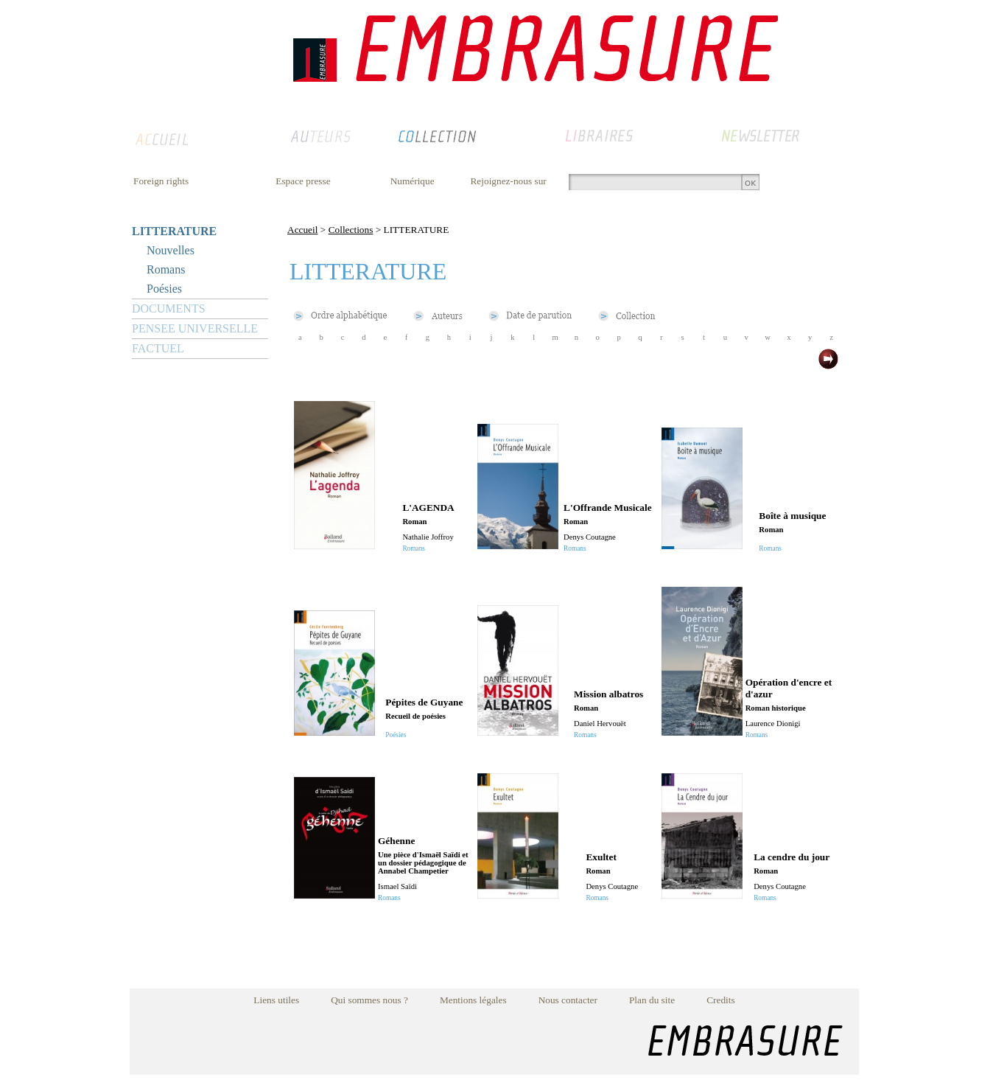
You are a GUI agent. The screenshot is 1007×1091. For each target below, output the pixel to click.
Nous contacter (567, 999)
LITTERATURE (174, 231)
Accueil (302, 229)
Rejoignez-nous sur (508, 181)
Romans (166, 269)
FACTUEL (158, 348)
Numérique (412, 181)
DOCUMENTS (169, 308)
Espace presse (303, 181)
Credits (720, 999)
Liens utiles (276, 999)
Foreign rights (161, 181)
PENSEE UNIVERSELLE (195, 328)
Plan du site (652, 999)
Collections (351, 229)
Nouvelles (170, 250)
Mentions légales (473, 999)
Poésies (164, 288)
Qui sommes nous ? (369, 999)
